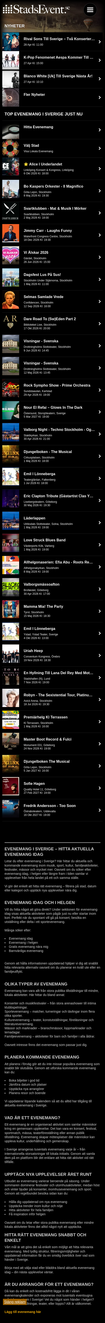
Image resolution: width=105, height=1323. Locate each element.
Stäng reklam (15, 1302)
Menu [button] (90, 10)
